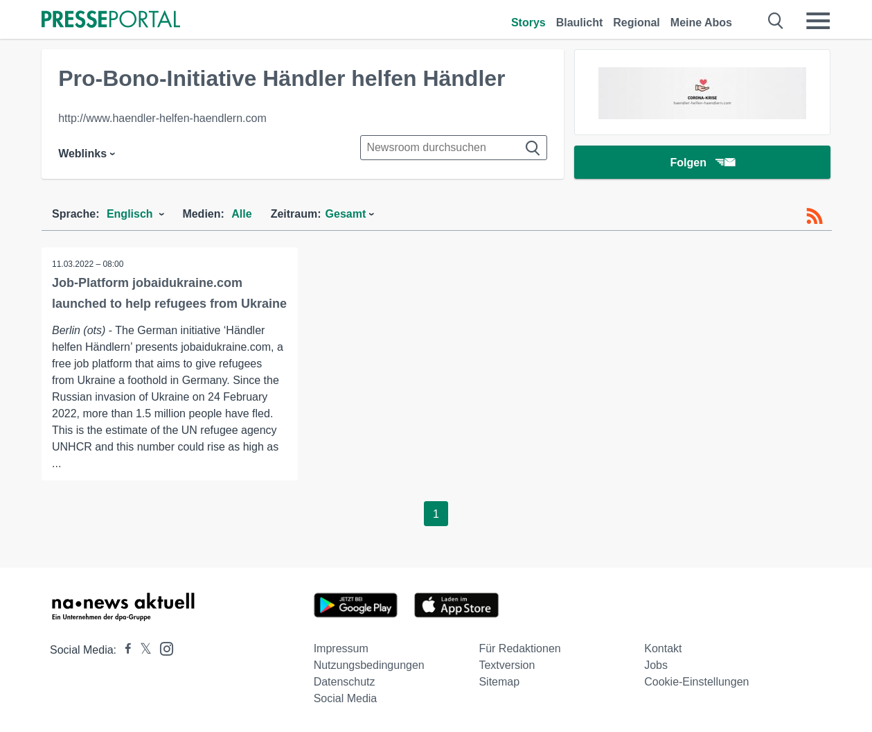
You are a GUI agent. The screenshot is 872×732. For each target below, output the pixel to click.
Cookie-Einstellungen (696, 682)
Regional (636, 22)
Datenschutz (344, 682)
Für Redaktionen (519, 648)
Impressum (341, 648)
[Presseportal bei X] (142, 650)
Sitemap (499, 682)
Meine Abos (701, 22)
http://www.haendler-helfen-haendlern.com (162, 118)
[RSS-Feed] (815, 216)
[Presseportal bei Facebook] (124, 650)
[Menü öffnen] (818, 21)
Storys (528, 22)
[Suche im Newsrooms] (453, 147)
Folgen (702, 162)
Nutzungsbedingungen (369, 665)
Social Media (345, 698)
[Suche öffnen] (776, 21)
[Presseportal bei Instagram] (162, 648)
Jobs (656, 665)
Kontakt (663, 648)
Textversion (507, 665)
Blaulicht (579, 22)
